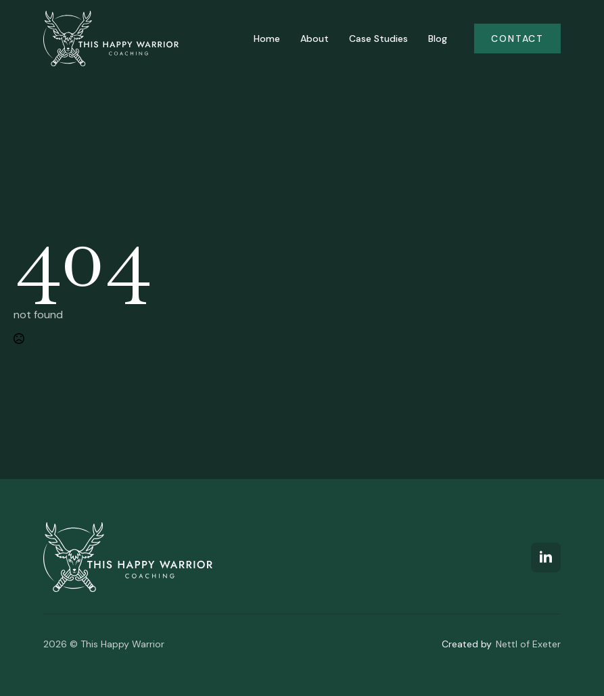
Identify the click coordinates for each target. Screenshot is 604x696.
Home (267, 38)
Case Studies (378, 38)
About (314, 38)
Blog (437, 38)
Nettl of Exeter (528, 644)
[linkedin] (546, 557)
